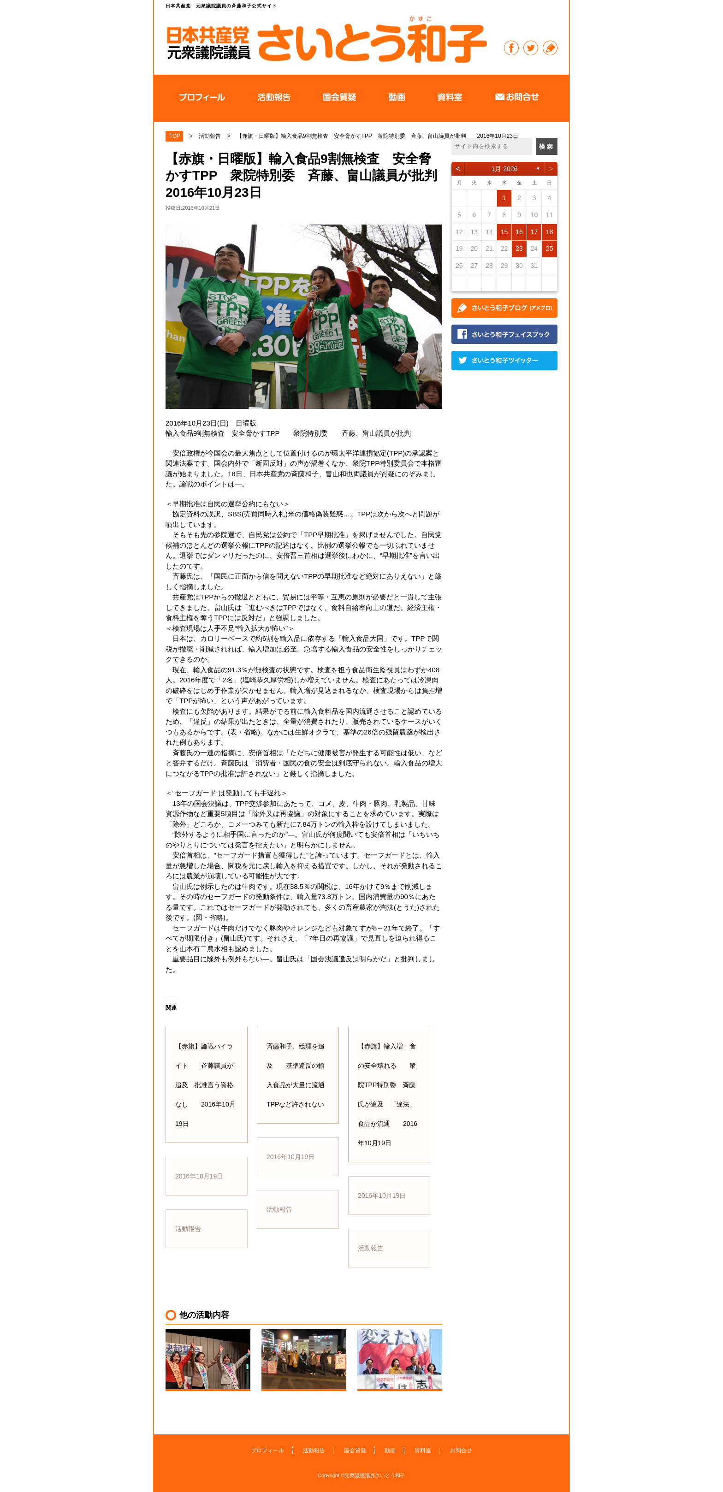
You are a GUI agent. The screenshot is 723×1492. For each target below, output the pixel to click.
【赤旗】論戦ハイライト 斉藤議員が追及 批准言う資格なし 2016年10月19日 (205, 1084)
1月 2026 (505, 168)
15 (504, 232)
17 (534, 232)
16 (519, 232)
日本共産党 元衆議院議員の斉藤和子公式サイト (326, 39)
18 (549, 232)
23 (519, 248)
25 (549, 248)
